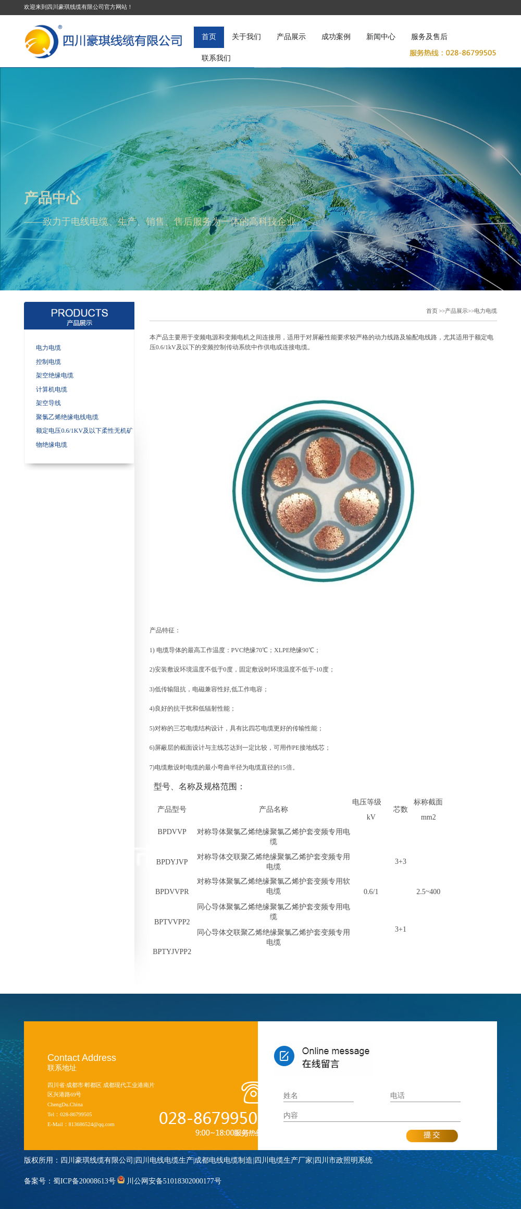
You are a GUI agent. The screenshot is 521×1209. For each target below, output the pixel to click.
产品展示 (291, 37)
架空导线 (48, 403)
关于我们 (246, 37)
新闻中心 (380, 37)
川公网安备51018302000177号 (174, 1181)
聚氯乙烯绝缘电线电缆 (67, 417)
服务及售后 (429, 37)
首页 (209, 37)
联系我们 (216, 58)
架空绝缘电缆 (54, 375)
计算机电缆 (51, 389)
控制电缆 (48, 361)
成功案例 (336, 37)
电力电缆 (48, 347)
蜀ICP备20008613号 (84, 1181)
